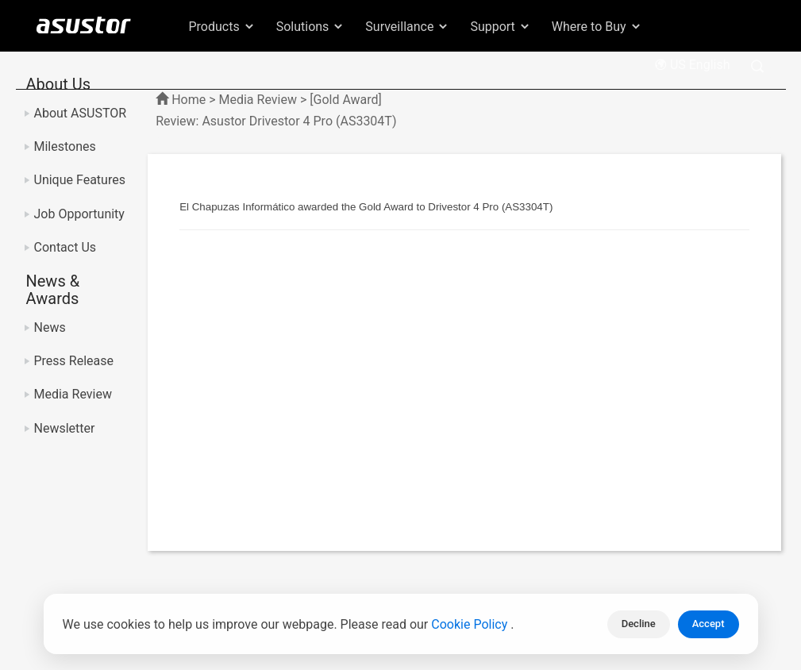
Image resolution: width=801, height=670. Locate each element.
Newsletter (64, 428)
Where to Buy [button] (597, 26)
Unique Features (79, 179)
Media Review (73, 394)
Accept (708, 624)
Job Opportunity (79, 213)
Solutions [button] (310, 26)
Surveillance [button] (407, 26)
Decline (639, 624)
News (50, 327)
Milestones (65, 146)
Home (188, 99)
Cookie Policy (470, 624)
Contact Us (65, 247)
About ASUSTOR (80, 113)
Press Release (74, 360)
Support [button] (500, 26)
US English (692, 64)
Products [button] (222, 26)
